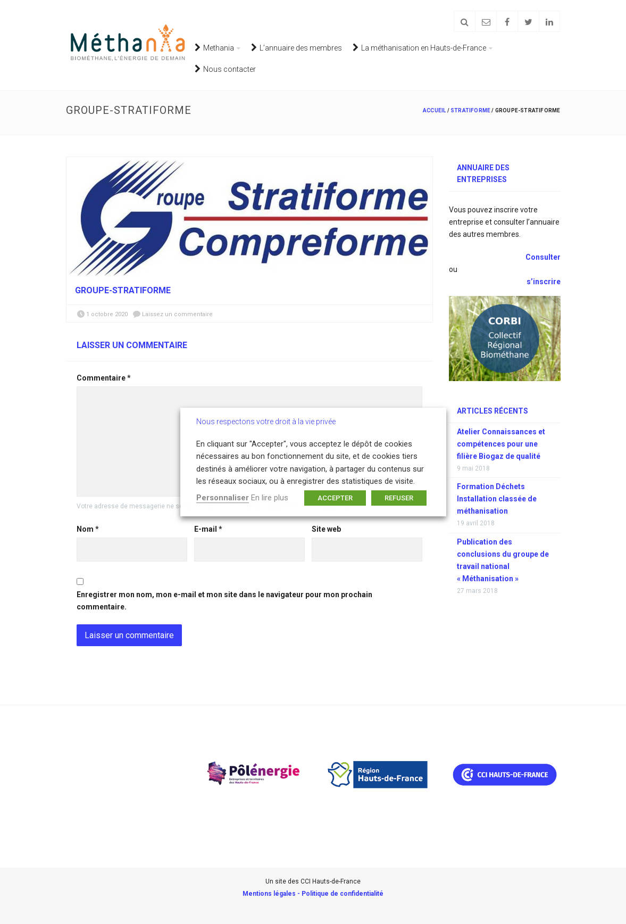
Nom (88, 529)
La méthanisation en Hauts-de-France (419, 47)
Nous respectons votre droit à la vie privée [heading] (266, 421)
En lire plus (269, 497)
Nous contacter (225, 68)
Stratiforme (470, 110)
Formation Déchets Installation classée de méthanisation (497, 498)
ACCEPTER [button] (335, 498)
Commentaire (104, 378)
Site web (326, 529)
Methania (214, 47)
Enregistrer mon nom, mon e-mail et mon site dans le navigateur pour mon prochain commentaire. (224, 600)
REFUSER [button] (399, 498)
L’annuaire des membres (296, 47)
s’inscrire (544, 281)
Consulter (542, 257)
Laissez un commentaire (177, 314)
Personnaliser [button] (222, 497)
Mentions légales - (272, 893)
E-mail (208, 529)
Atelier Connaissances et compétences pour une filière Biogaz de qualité (501, 443)
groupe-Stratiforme (123, 290)
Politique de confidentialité (342, 893)
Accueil (434, 110)
